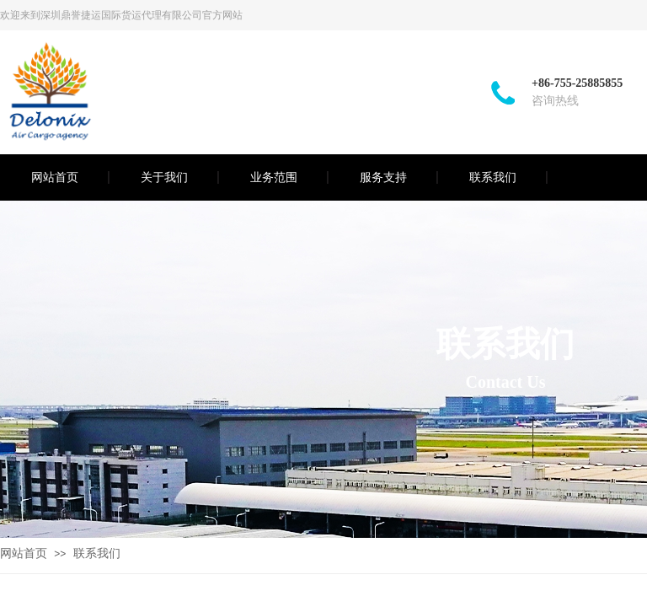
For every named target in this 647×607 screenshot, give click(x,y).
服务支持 (383, 177)
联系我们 (492, 177)
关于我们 (164, 177)
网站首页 (54, 177)
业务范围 (273, 177)
